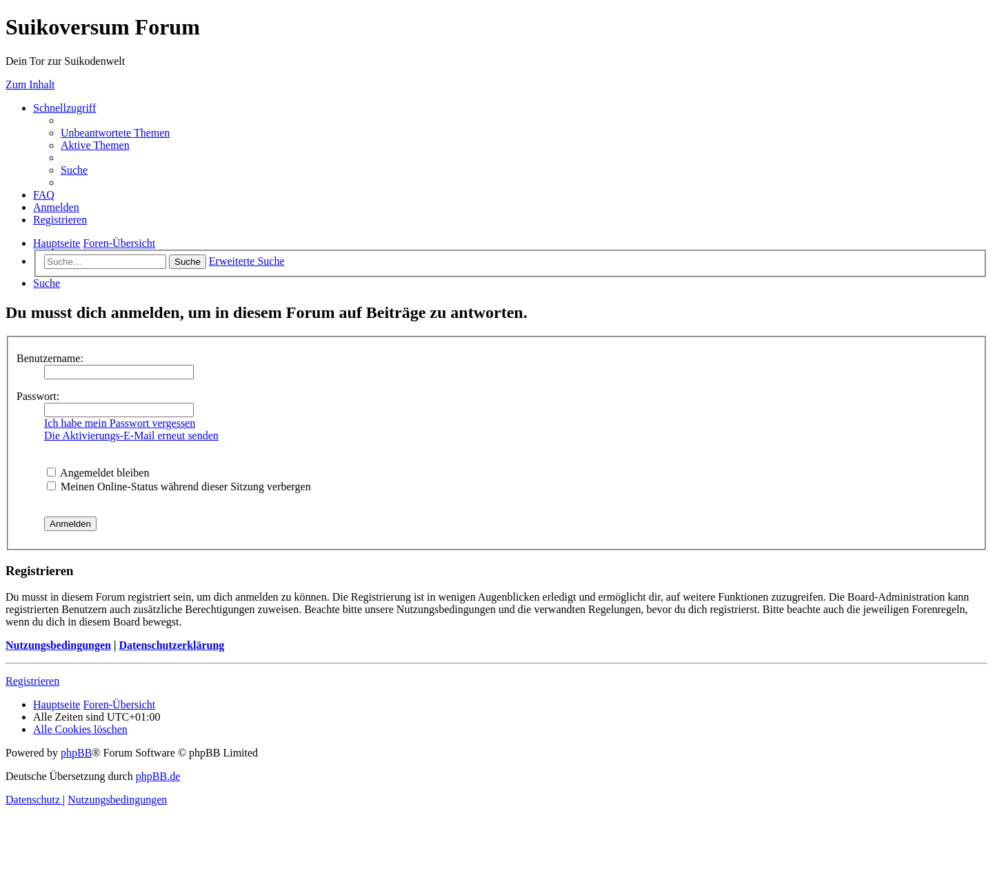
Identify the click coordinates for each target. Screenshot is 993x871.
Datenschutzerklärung (171, 645)
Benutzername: (50, 358)
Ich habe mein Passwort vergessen (119, 423)
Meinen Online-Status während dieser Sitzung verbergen (179, 486)
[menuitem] (115, 133)
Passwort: (38, 396)
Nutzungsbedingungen (58, 645)
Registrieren (32, 681)
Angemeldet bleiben (98, 473)
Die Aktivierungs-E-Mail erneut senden (131, 435)
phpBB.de (158, 776)
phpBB (76, 753)
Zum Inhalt (30, 84)
